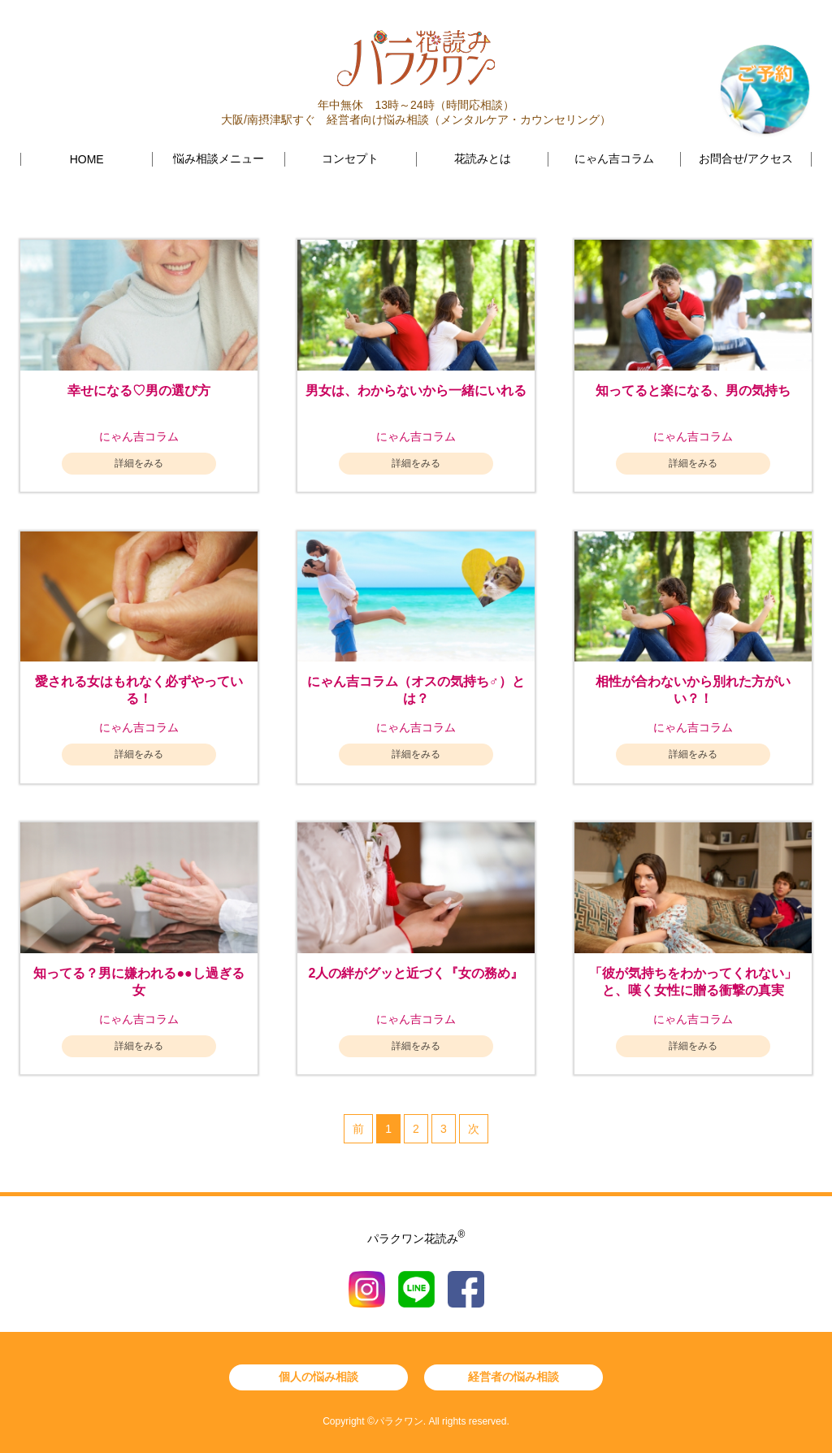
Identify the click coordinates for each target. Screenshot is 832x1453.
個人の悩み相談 (318, 1376)
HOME (87, 159)
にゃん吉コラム (614, 158)
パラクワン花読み (416, 1238)
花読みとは (482, 158)
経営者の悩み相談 (513, 1376)
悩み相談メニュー (218, 158)
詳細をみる (139, 463)
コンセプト (350, 158)
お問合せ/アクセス (746, 158)
